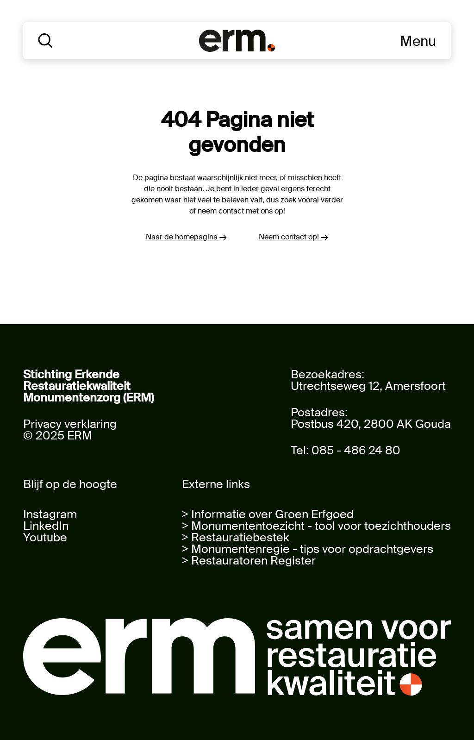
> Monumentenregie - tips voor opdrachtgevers (307, 549)
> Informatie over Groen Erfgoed (268, 514)
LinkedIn (46, 525)
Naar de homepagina (186, 237)
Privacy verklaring (70, 424)
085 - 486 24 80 (356, 450)
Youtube (45, 537)
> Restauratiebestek (235, 537)
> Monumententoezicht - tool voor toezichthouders (316, 525)
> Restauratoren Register (249, 560)
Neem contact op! (293, 237)
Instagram (50, 514)
